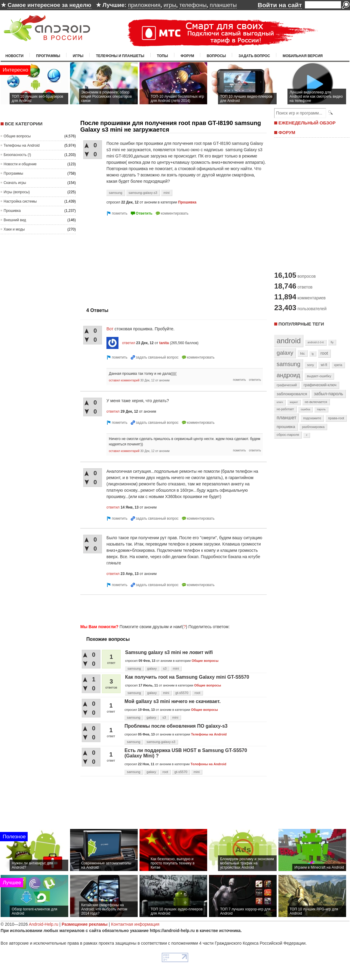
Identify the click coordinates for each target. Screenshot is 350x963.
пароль (321, 409)
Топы (162, 56)
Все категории (23, 123)
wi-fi (324, 365)
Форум (187, 56)
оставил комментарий (124, 380)
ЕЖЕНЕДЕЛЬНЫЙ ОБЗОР (307, 122)
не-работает (285, 409)
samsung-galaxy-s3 (143, 192)
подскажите (312, 418)
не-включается (316, 402)
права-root (336, 418)
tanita (164, 343)
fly (332, 342)
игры (170, 5)
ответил (128, 343)
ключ (280, 402)
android (289, 341)
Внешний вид (15, 220)
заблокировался (292, 394)
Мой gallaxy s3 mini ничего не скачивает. (172, 701)
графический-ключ (320, 385)
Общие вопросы (17, 136)
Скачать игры (15, 183)
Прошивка (12, 211)
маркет (294, 402)
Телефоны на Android (22, 145)
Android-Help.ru (43, 924)
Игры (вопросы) (17, 192)
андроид (288, 375)
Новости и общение (20, 164)
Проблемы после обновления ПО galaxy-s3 (176, 726)
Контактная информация (135, 924)
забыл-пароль (328, 393)
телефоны (192, 5)
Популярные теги (301, 323)
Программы (48, 56)
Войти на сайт (280, 5)
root (197, 693)
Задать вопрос (254, 56)
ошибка (305, 409)
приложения (144, 5)
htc (302, 353)
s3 (165, 668)
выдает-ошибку (319, 376)
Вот (109, 328)
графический (287, 385)
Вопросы (216, 56)
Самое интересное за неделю (49, 5)
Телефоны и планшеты (120, 56)
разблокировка (313, 427)
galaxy (152, 668)
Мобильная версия (303, 56)
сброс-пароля (288, 435)
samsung (115, 192)
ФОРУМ (286, 132)
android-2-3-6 (316, 342)
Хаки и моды (14, 229)
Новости (14, 56)
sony (310, 365)
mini (167, 192)
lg (313, 353)
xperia (338, 365)
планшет (286, 417)
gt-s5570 (181, 693)
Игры (78, 56)
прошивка (286, 426)
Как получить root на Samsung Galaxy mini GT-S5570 (187, 677)
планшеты (223, 5)
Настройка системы (20, 201)
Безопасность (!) (17, 155)
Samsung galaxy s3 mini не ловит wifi (169, 652)
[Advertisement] (130, 259)
